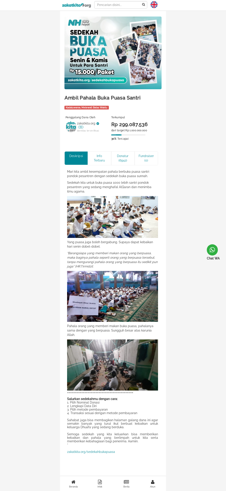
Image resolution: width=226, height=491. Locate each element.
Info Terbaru (99, 158)
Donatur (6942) (122, 158)
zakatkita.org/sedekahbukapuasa (91, 452)
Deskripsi (76, 156)
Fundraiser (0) (146, 158)
